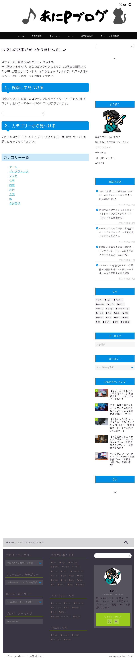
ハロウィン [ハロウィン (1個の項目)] (57, 607)
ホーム (21, 36)
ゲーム (13, 167)
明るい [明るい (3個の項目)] (63, 612)
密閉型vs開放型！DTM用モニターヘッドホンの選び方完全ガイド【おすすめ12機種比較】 (116, 213)
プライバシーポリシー (16, 656)
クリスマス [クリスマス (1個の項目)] (79, 603)
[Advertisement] (113, 77)
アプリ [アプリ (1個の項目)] (112, 304)
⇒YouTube (100, 152)
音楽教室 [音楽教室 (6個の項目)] (126, 322)
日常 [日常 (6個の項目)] (109, 317)
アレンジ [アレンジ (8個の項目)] (66, 635)
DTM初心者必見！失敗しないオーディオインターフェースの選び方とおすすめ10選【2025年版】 (116, 250)
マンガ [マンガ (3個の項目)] (100, 313)
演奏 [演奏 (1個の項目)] (126, 317)
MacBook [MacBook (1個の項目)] (119, 300)
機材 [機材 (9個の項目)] (117, 317)
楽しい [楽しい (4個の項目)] (77, 616)
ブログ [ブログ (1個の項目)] (110, 309)
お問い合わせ (87, 36)
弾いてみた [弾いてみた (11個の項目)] (57, 639)
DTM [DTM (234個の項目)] (99, 300)
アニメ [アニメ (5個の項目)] (68, 603)
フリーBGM (54, 36)
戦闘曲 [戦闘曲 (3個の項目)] (76, 607)
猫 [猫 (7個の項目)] (99, 322)
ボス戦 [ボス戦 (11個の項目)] (76, 635)
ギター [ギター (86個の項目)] (121, 304)
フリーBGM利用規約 (110, 36)
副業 (12, 185)
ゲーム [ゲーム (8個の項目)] (100, 309)
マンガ (13, 176)
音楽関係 (14, 203)
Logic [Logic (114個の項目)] (108, 300)
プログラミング (19, 171)
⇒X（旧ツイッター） (106, 157)
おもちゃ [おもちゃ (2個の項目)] (101, 304)
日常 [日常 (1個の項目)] (54, 612)
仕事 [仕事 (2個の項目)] (109, 313)
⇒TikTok (99, 163)
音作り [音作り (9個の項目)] (107, 322)
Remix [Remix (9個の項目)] (55, 635)
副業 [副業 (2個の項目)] (117, 313)
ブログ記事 (37, 36)
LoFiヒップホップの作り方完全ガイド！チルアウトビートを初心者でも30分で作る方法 (116, 232)
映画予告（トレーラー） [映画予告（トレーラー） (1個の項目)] (61, 616)
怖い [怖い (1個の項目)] (67, 607)
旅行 (12, 190)
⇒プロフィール (103, 147)
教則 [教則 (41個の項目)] (126, 313)
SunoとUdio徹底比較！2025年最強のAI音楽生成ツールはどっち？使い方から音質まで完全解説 (116, 269)
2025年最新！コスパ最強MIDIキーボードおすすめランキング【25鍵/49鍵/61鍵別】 (116, 195)
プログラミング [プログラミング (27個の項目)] (123, 309)
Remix (70, 36)
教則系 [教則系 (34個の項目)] (100, 317)
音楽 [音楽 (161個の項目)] (116, 322)
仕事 (12, 180)
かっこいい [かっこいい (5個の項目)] (57, 603)
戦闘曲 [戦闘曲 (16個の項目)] (68, 639)
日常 (12, 194)
